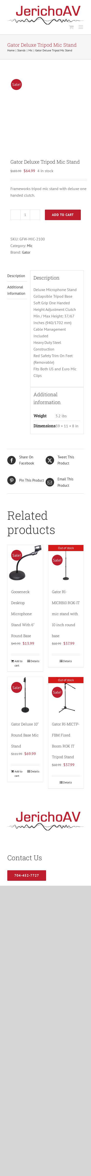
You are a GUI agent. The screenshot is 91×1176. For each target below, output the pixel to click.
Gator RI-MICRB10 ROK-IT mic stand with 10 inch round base (66, 613)
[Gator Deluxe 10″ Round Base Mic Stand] (25, 695)
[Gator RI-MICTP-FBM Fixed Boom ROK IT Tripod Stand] (66, 695)
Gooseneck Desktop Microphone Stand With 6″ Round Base (22, 613)
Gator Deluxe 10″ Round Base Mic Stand (25, 735)
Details (35, 661)
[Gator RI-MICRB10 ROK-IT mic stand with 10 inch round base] (66, 563)
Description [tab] (16, 275)
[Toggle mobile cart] (71, 27)
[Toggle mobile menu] (81, 27)
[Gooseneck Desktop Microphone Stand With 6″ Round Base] (25, 563)
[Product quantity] (25, 215)
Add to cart (63, 215)
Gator (26, 252)
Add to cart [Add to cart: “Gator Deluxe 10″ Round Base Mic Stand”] (18, 773)
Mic (30, 245)
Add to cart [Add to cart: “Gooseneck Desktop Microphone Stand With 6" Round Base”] (18, 663)
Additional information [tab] (16, 290)
